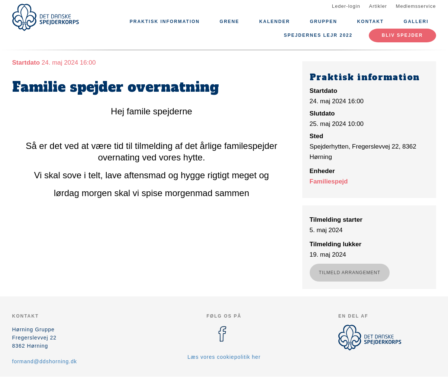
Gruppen (323, 21)
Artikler (378, 6)
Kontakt (370, 21)
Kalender (274, 21)
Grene (229, 21)
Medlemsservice (416, 6)
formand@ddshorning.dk (44, 361)
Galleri (416, 21)
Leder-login (346, 6)
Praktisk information (165, 21)
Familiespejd (329, 181)
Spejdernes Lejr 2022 (318, 35)
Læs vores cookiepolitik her (224, 357)
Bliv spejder (402, 35)
